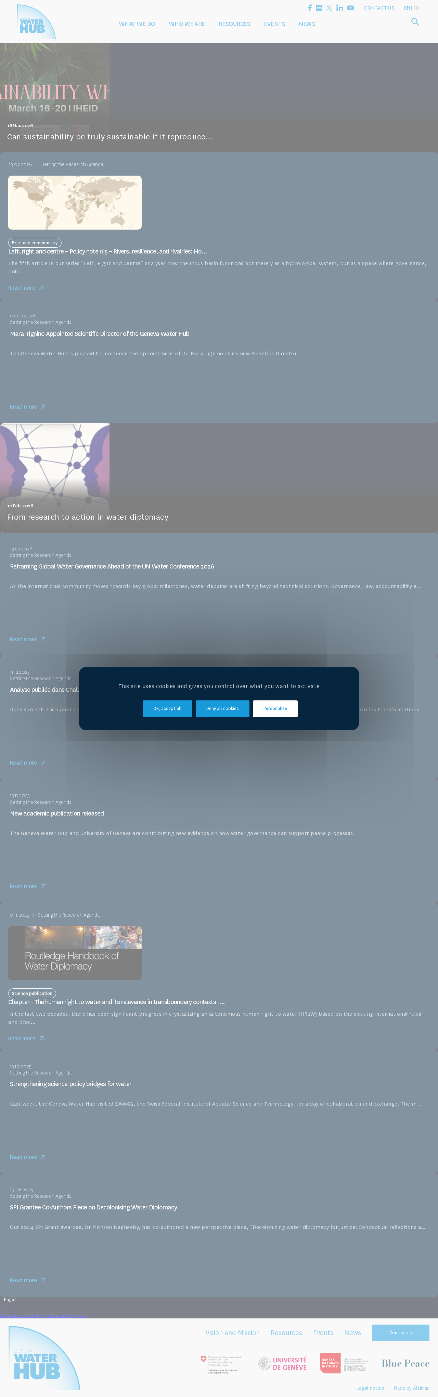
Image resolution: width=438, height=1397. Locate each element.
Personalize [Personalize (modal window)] (275, 709)
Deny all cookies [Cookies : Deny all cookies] (222, 709)
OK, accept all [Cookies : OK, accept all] (167, 709)
